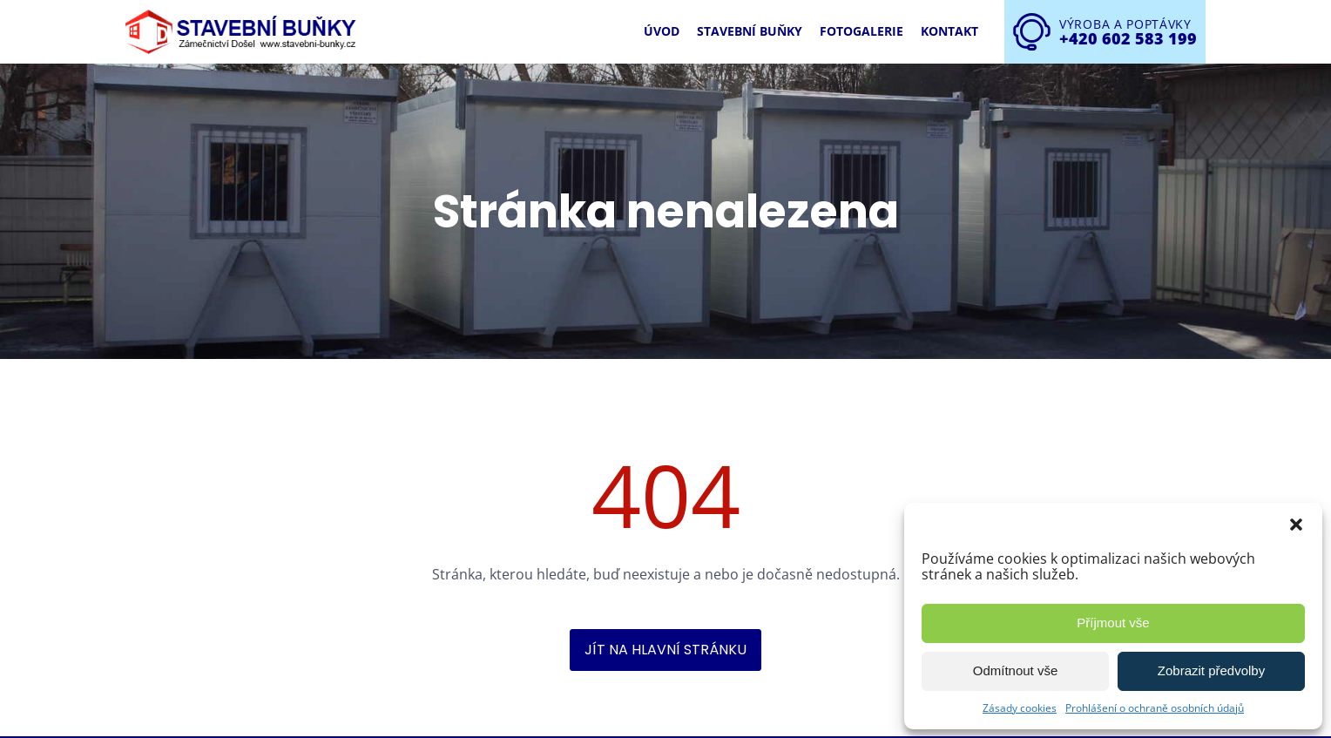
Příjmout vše (1113, 622)
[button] (1296, 524)
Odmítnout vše (1015, 670)
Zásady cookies (1020, 708)
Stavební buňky (749, 31)
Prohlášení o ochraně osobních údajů (1154, 708)
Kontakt (949, 31)
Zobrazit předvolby (1211, 670)
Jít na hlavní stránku (665, 650)
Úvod (661, 31)
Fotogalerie (861, 31)
